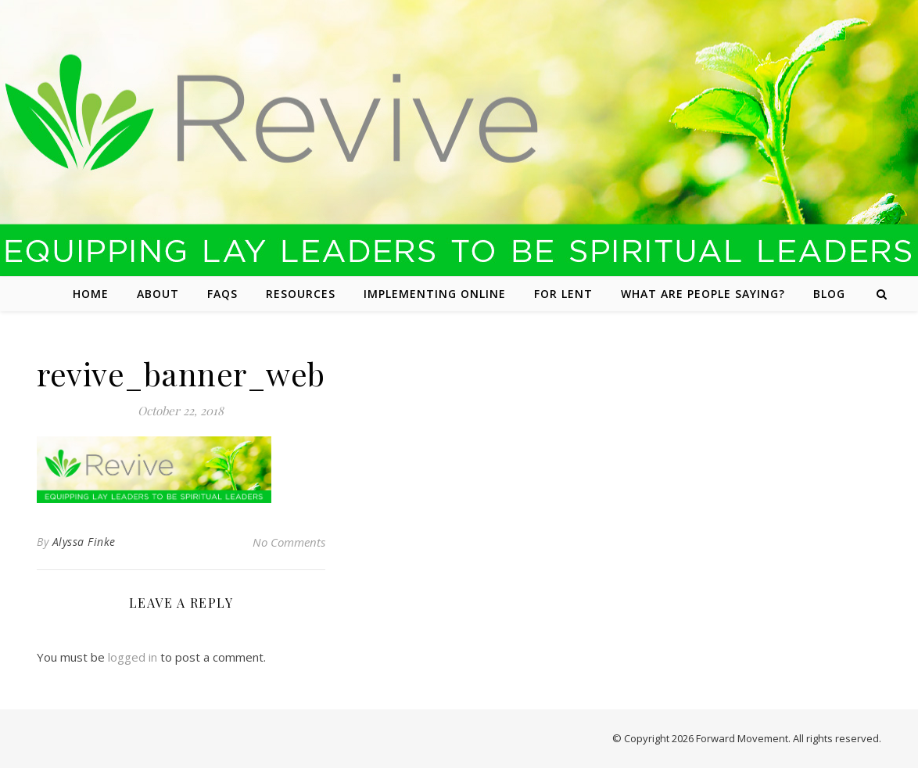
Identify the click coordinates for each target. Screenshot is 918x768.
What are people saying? (703, 293)
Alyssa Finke (84, 541)
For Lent (563, 293)
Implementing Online (435, 293)
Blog (829, 293)
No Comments (289, 542)
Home (91, 293)
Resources (300, 293)
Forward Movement (742, 738)
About (158, 293)
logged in (132, 657)
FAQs (222, 293)
